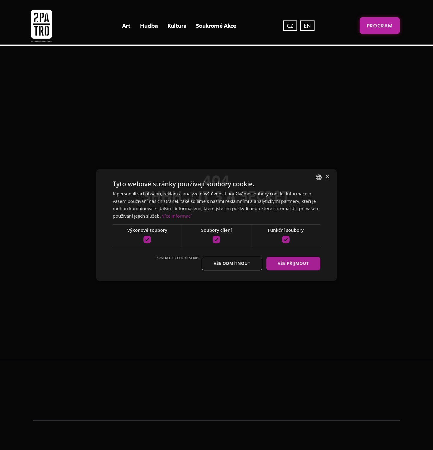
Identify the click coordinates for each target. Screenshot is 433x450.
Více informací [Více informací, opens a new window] (177, 216)
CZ (290, 25)
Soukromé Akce (216, 26)
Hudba (149, 26)
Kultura (176, 26)
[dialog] (216, 225)
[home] (54, 26)
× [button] (327, 177)
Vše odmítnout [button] (231, 263)
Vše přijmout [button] (293, 263)
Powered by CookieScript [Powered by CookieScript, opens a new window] (178, 258)
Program (380, 25)
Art (126, 26)
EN (307, 25)
